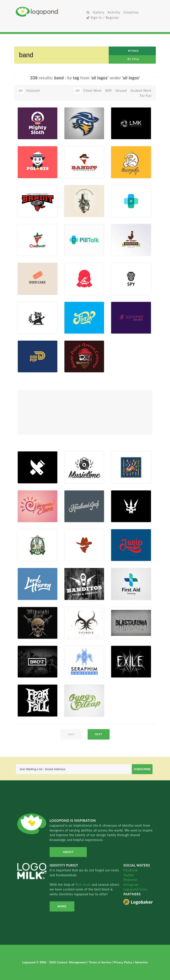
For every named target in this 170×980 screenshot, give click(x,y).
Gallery (98, 12)
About (67, 852)
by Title (133, 59)
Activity (114, 12)
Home (50, 12)
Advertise (141, 962)
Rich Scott (83, 884)
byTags (133, 50)
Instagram (130, 884)
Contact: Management (72, 962)
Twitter (128, 875)
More (61, 906)
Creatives (131, 12)
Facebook (130, 870)
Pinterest (130, 880)
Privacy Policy (123, 962)
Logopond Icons (135, 889)
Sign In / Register (103, 18)
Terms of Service (100, 962)
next (98, 734)
